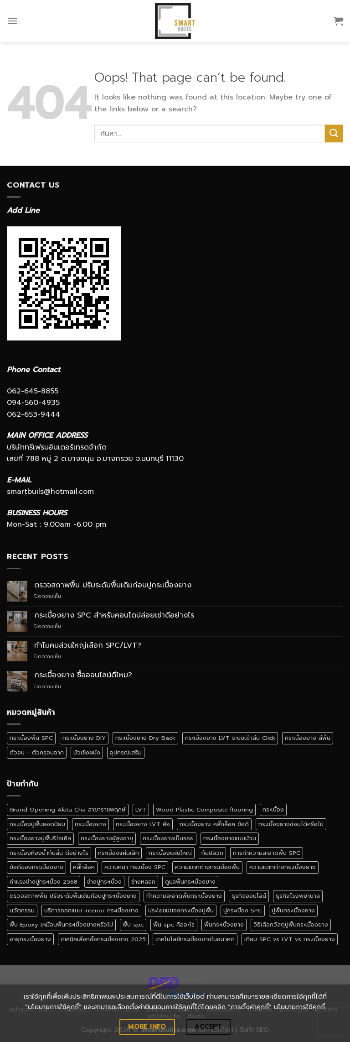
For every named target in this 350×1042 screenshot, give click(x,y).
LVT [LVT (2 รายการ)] (140, 809)
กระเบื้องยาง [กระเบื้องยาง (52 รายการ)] (90, 824)
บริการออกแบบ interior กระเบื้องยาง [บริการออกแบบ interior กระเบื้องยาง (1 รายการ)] (91, 910)
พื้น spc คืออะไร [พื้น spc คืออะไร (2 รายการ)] (174, 924)
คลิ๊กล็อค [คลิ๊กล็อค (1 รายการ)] (84, 867)
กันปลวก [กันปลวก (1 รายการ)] (212, 852)
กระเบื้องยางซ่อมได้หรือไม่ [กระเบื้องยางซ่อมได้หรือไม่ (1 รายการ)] (291, 824)
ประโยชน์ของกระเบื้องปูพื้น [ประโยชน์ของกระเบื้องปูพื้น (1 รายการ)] (181, 910)
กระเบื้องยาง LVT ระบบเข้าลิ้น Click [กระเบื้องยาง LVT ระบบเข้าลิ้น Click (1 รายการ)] (230, 737)
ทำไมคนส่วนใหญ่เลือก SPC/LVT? (87, 645)
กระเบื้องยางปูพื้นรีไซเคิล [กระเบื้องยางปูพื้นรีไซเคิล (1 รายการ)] (40, 838)
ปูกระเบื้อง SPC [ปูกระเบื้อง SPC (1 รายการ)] (242, 910)
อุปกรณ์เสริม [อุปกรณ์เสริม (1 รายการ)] (126, 752)
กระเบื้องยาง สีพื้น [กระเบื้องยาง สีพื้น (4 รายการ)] (307, 737)
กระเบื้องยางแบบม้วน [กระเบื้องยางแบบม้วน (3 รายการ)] (229, 838)
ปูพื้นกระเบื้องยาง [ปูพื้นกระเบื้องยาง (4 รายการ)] (293, 910)
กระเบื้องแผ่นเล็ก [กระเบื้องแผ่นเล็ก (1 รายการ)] (118, 852)
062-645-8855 (32, 391)
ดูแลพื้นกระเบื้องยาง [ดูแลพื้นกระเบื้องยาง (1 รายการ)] (190, 881)
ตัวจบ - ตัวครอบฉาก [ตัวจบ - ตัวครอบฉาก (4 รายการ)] (37, 752)
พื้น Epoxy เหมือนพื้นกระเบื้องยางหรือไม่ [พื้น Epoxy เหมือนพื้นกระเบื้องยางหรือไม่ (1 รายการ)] (61, 924)
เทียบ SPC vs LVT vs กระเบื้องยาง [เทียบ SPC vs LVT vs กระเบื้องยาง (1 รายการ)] (289, 939)
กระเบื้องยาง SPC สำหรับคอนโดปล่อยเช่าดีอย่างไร (114, 615)
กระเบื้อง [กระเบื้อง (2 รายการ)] (273, 809)
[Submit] (334, 133)
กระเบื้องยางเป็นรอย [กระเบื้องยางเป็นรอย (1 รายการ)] (168, 838)
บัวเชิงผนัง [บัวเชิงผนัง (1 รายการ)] (86, 752)
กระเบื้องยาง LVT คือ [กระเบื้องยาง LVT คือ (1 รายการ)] (143, 824)
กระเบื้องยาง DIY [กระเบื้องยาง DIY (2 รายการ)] (84, 737)
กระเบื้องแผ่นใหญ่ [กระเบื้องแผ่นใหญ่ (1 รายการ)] (170, 852)
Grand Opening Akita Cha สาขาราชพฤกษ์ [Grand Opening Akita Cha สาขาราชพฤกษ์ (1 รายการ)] (68, 809)
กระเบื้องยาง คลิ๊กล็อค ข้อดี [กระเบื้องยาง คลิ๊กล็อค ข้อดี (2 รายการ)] (214, 824)
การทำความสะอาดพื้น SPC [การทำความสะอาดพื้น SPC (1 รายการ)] (266, 852)
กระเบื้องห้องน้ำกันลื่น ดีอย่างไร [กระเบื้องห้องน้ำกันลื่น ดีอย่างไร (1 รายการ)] (49, 852)
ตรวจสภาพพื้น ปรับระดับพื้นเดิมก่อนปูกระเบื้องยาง (112, 585)
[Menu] (12, 21)
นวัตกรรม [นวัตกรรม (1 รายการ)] (22, 910)
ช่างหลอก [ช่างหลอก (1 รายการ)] (143, 881)
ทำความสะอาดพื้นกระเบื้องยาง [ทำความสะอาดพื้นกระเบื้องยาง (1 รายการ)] (184, 895)
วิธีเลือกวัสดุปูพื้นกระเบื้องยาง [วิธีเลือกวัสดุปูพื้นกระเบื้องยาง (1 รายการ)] (290, 924)
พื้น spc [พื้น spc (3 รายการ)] (133, 924)
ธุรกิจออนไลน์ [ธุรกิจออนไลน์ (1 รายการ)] (249, 895)
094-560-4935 (33, 402)
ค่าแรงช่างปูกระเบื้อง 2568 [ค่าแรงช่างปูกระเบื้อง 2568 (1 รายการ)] (43, 881)
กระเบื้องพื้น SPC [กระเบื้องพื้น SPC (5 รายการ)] (31, 737)
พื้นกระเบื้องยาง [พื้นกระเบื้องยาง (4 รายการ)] (224, 924)
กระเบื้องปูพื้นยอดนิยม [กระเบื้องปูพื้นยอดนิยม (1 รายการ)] (37, 824)
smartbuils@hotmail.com (50, 491)
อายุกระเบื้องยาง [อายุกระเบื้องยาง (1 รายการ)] (30, 939)
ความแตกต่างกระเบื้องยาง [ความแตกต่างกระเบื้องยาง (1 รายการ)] (282, 867)
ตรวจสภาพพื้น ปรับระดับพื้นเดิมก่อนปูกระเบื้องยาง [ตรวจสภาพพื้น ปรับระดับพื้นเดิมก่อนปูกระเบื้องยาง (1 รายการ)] (73, 895)
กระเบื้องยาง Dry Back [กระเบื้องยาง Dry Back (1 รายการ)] (145, 737)
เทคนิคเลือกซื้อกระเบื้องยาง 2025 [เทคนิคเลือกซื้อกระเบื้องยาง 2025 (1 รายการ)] (103, 939)
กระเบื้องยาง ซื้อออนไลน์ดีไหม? (83, 675)
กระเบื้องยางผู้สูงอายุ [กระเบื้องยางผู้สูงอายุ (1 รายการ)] (107, 838)
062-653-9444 (33, 414)
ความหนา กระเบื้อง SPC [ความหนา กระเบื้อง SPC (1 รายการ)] (134, 867)
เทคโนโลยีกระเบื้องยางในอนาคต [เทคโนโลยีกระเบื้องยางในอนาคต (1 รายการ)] (195, 939)
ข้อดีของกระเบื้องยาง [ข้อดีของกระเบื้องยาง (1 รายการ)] (36, 867)
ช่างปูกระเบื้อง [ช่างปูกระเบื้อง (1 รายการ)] (104, 881)
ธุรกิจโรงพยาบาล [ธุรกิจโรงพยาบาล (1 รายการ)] (298, 895)
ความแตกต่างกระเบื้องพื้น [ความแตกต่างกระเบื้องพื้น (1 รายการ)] (207, 867)
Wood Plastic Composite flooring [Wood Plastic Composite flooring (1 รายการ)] (204, 809)
